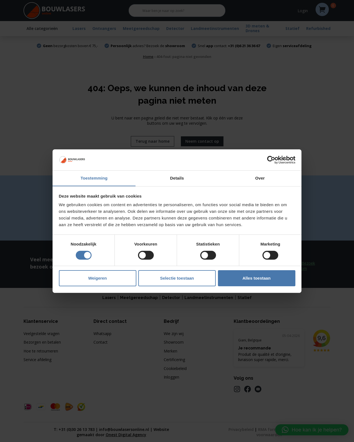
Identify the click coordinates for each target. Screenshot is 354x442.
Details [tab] (177, 178)
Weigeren (97, 278)
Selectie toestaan (177, 278)
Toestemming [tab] (94, 178)
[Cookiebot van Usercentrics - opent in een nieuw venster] (271, 159)
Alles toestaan (257, 278)
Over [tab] (260, 178)
